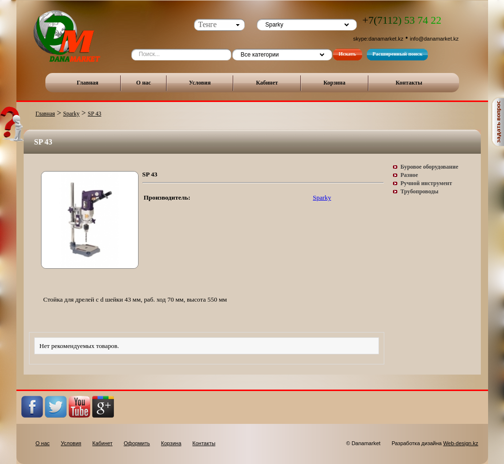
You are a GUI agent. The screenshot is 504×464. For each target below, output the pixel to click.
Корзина (334, 82)
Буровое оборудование (430, 166)
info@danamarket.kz (434, 39)
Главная (87, 82)
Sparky (71, 113)
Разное (409, 175)
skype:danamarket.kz (378, 39)
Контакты (408, 82)
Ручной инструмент (426, 183)
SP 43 (94, 113)
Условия (199, 82)
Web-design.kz (460, 443)
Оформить (137, 443)
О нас (143, 82)
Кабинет (267, 82)
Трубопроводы (420, 191)
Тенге (207, 24)
